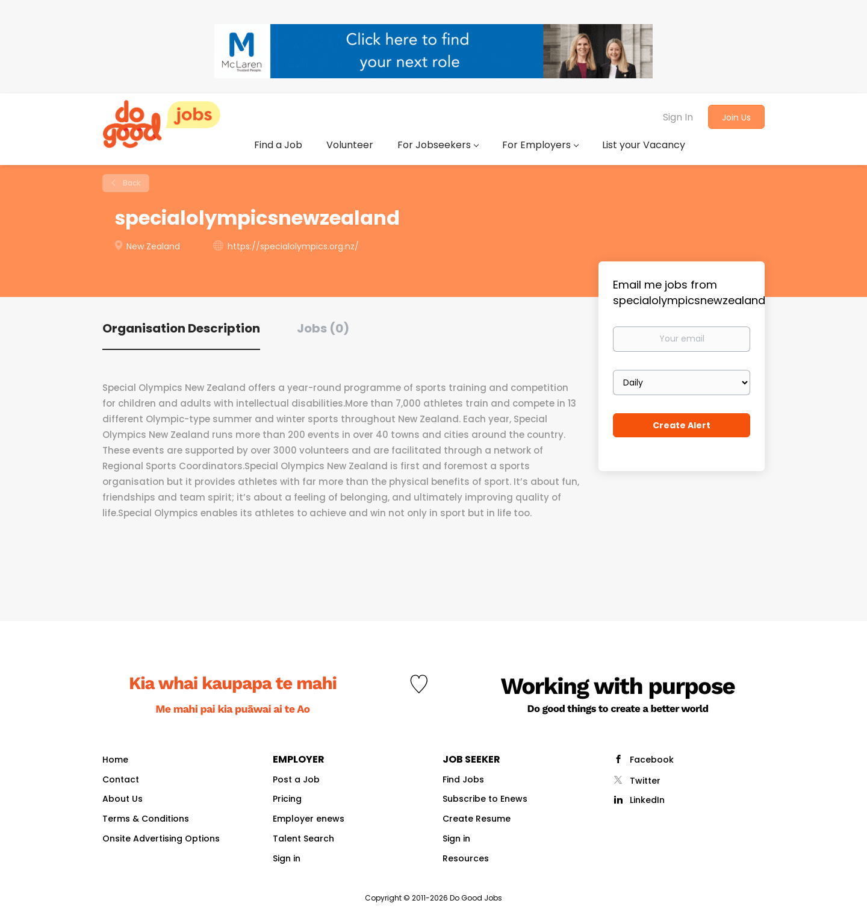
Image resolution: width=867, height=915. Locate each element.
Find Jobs (463, 779)
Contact (120, 779)
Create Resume (477, 819)
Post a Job (296, 779)
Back (130, 183)
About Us (122, 799)
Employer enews (308, 819)
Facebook (652, 760)
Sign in (286, 858)
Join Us (736, 117)
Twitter (645, 781)
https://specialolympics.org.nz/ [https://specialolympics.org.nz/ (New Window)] (293, 246)
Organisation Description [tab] (181, 328)
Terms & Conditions (145, 819)
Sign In (678, 117)
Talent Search (303, 838)
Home (115, 760)
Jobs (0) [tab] (323, 328)
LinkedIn (647, 800)
